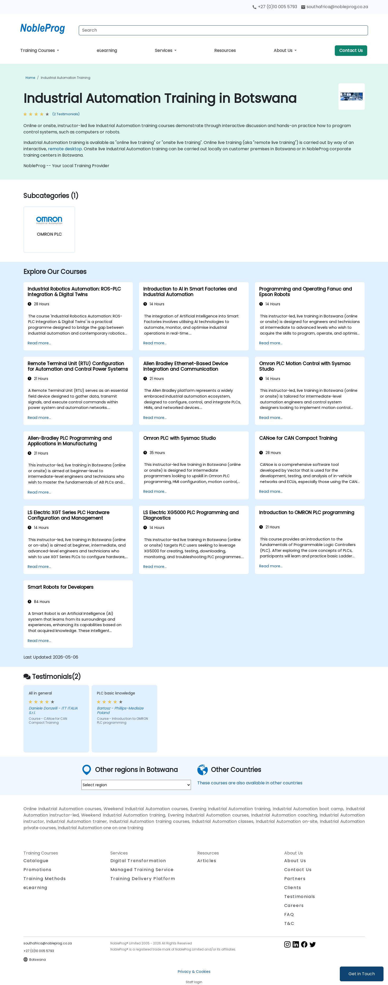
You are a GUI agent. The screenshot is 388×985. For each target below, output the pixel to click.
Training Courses (38, 50)
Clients (292, 888)
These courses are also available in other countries (249, 783)
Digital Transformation (138, 861)
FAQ (289, 914)
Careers (294, 905)
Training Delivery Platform (142, 879)
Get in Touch (361, 974)
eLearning (107, 50)
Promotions (37, 870)
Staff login (194, 982)
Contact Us (351, 50)
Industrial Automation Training (65, 77)
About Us (283, 50)
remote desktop (65, 149)
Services (164, 50)
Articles (207, 861)
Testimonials (299, 897)
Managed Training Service (142, 870)
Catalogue (36, 861)
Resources (225, 50)
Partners (295, 879)
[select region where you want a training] (136, 785)
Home (30, 77)
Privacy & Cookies (194, 971)
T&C (289, 923)
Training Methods (44, 879)
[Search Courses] (223, 30)
